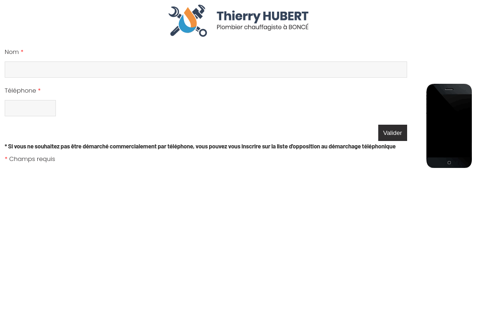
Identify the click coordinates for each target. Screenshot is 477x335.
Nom (14, 51)
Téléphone (23, 90)
